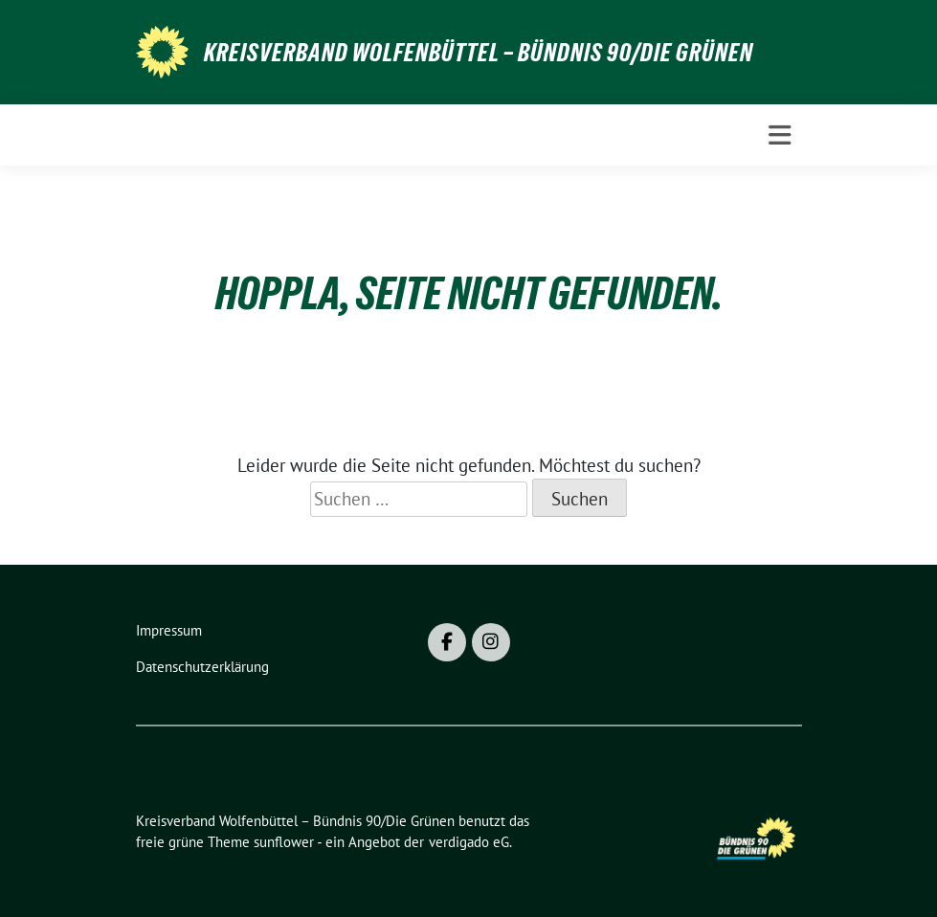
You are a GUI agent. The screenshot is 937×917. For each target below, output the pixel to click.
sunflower (284, 842)
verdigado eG (469, 842)
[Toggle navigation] (779, 135)
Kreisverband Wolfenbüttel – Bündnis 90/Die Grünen (478, 52)
